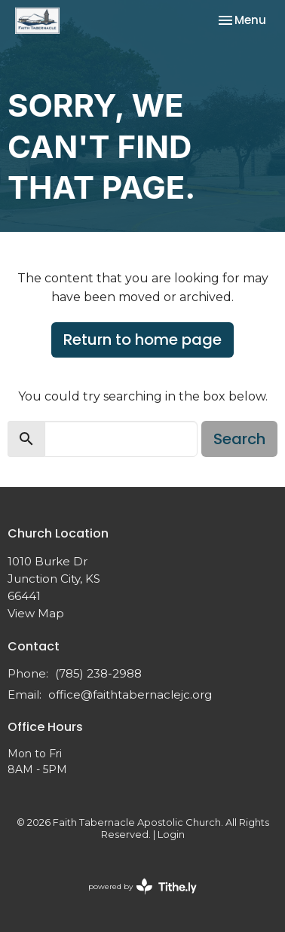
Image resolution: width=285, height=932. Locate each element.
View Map (36, 613)
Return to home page (142, 339)
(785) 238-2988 (98, 673)
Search (239, 438)
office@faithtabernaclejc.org (130, 694)
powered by (142, 886)
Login (171, 834)
